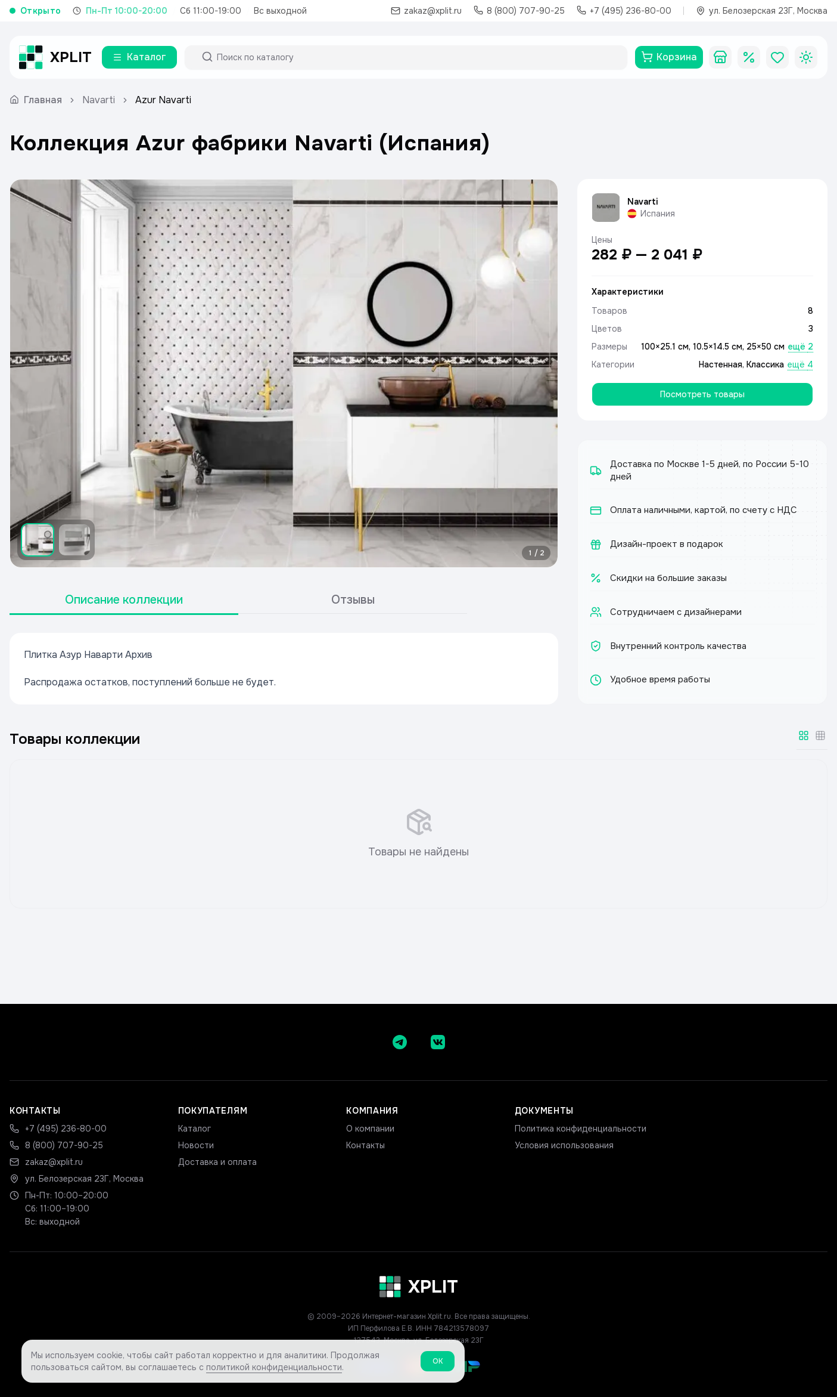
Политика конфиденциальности (580, 1128)
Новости (196, 1145)
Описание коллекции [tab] (124, 599)
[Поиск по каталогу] (416, 57)
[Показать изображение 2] (74, 540)
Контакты (365, 1145)
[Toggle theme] (806, 57)
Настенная (720, 364)
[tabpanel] (284, 668)
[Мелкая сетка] (820, 735)
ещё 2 (800, 346)
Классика (765, 364)
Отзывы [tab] (353, 599)
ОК (437, 1366)
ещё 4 (800, 364)
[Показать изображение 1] (37, 540)
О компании (370, 1128)
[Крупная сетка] (803, 735)
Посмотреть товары (702, 394)
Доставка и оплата (217, 1162)
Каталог (194, 1128)
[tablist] (238, 600)
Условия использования (564, 1145)
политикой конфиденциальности (274, 1372)
